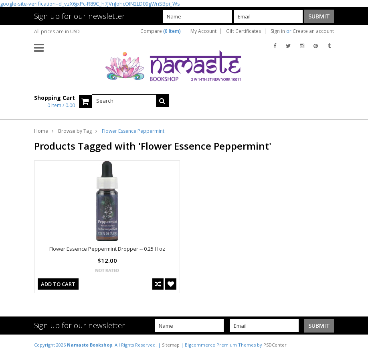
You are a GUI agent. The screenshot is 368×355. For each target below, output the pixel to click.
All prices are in (57, 31)
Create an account (313, 31)
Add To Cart (58, 284)
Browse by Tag (75, 131)
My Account (203, 31)
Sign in (278, 31)
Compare (160, 31)
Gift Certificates (243, 31)
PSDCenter (275, 345)
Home (41, 131)
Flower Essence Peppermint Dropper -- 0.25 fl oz (107, 248)
